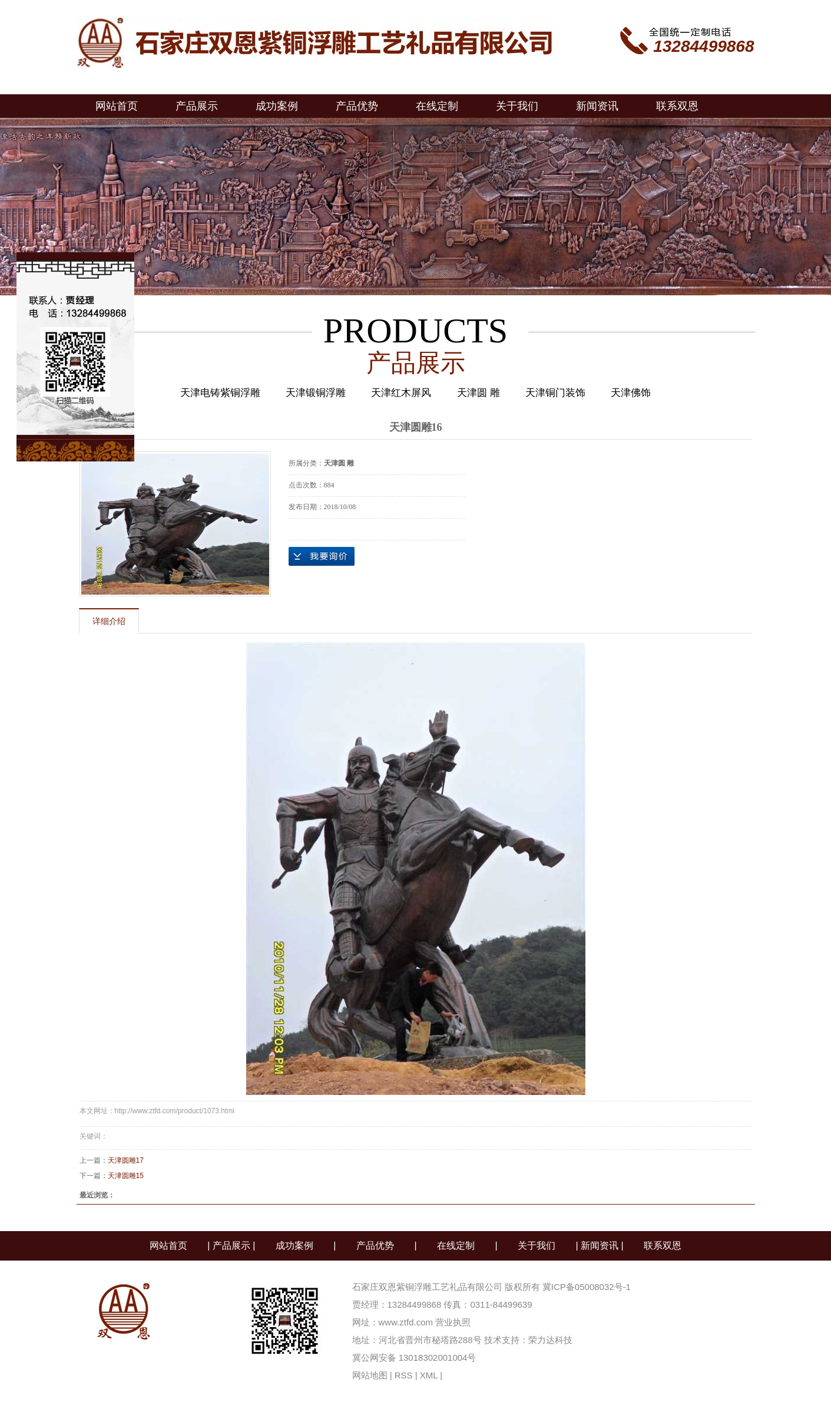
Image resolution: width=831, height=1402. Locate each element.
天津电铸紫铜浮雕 (220, 392)
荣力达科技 (550, 1340)
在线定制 (437, 106)
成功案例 (277, 106)
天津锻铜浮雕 (316, 392)
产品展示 (197, 106)
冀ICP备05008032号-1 (587, 1287)
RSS (404, 1375)
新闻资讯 (597, 106)
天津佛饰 (631, 392)
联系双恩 (677, 106)
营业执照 (453, 1322)
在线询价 (322, 556)
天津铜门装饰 (555, 392)
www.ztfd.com (406, 1322)
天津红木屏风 (401, 392)
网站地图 (370, 1375)
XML (429, 1375)
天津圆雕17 (126, 1160)
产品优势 (357, 106)
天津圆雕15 (126, 1176)
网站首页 (116, 106)
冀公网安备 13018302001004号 (414, 1357)
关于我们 (517, 106)
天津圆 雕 (478, 392)
